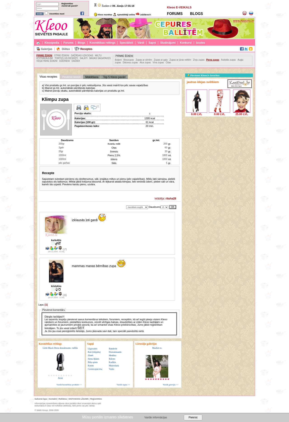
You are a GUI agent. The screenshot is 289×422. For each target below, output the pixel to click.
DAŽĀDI (76, 61)
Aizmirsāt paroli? (69, 6)
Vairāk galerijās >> (170, 385)
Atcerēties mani (56, 14)
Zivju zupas (199, 60)
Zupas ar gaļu (161, 60)
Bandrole (113, 348)
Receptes (86, 49)
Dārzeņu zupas (130, 62)
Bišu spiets (93, 362)
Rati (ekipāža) (94, 352)
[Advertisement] (219, 146)
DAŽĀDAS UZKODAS (82, 55)
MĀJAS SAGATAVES (100, 58)
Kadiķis (112, 362)
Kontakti (53, 399)
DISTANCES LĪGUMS (79, 399)
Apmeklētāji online (124, 15)
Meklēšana (91, 77)
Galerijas (46, 49)
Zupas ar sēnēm (144, 60)
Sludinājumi (168, 42)
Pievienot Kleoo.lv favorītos (203, 75)
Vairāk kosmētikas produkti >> (69, 385)
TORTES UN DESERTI (66, 58)
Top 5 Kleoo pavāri (114, 77)
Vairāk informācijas (155, 417)
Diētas (66, 49)
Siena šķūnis (93, 359)
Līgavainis (92, 348)
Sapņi (152, 42)
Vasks (111, 369)
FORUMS (174, 14)
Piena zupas (212, 60)
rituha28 (170, 198)
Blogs (81, 42)
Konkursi (186, 42)
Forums (68, 42)
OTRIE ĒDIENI (61, 55)
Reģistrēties (67, 3)
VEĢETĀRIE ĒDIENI (46, 61)
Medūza (112, 355)
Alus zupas (145, 62)
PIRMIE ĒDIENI (44, 55)
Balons (112, 359)
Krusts (91, 365)
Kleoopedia (51, 42)
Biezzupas (129, 60)
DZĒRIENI (64, 61)
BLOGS (196, 14)
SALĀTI (83, 58)
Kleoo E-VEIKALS (179, 7)
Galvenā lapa (41, 399)
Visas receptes (48, 76)
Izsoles (200, 42)
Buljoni (118, 60)
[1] (46, 304)
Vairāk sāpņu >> (123, 385)
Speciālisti (126, 42)
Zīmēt (90, 355)
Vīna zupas (158, 62)
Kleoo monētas (103, 15)
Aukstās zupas (228, 60)
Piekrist (193, 417)
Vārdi (141, 42)
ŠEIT (80, 328)
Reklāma (62, 399)
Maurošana (114, 365)
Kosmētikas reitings (102, 42)
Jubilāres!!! (143, 15)
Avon (60, 378)
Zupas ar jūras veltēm (180, 60)
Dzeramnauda (115, 352)
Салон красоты (95, 369)
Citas (168, 62)
